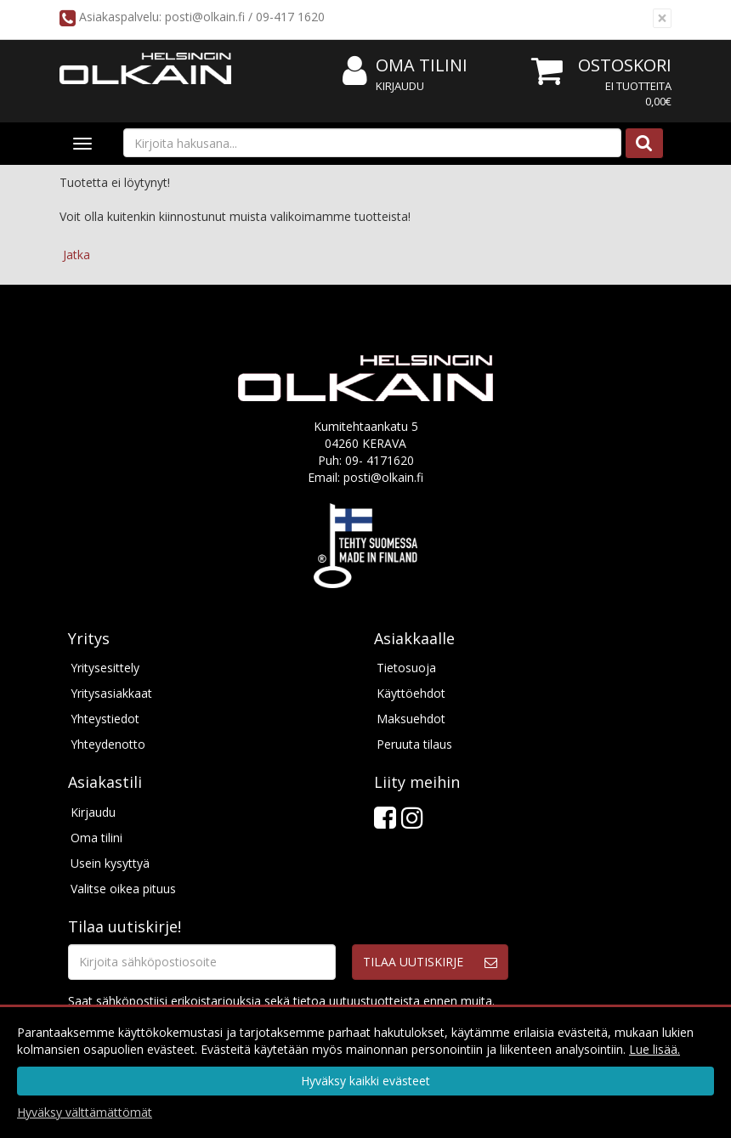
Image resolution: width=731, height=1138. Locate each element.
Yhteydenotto (108, 744)
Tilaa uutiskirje (413, 962)
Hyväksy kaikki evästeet (365, 1081)
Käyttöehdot (411, 693)
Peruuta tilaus (414, 744)
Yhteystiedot (105, 719)
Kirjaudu (400, 85)
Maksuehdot (411, 719)
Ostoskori (625, 65)
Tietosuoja (406, 668)
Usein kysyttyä (110, 863)
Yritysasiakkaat (111, 693)
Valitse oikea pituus (123, 888)
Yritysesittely (105, 668)
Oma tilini (405, 66)
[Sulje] (662, 18)
